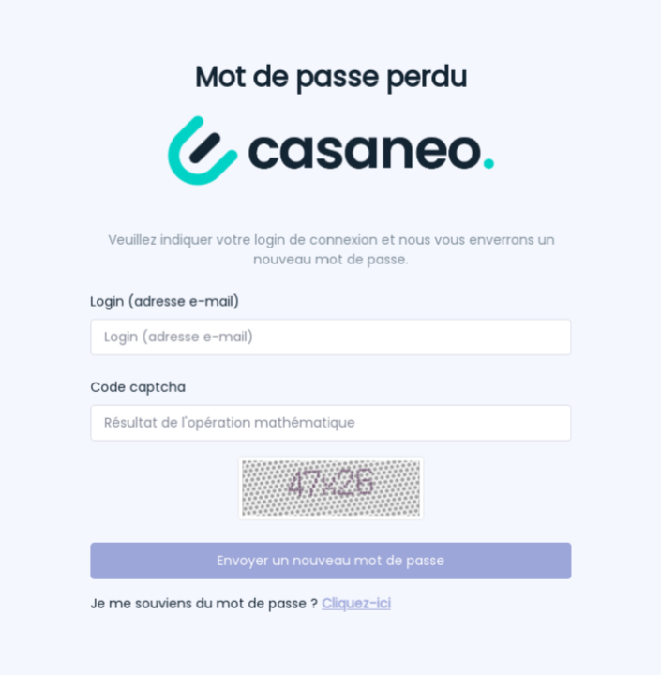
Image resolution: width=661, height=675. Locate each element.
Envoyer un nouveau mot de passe (330, 559)
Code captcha (138, 387)
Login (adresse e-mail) (165, 301)
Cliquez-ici (356, 601)
